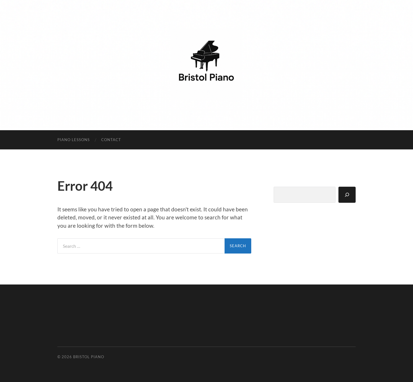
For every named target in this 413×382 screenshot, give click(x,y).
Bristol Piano (88, 356)
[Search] (347, 195)
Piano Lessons (73, 139)
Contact (111, 139)
